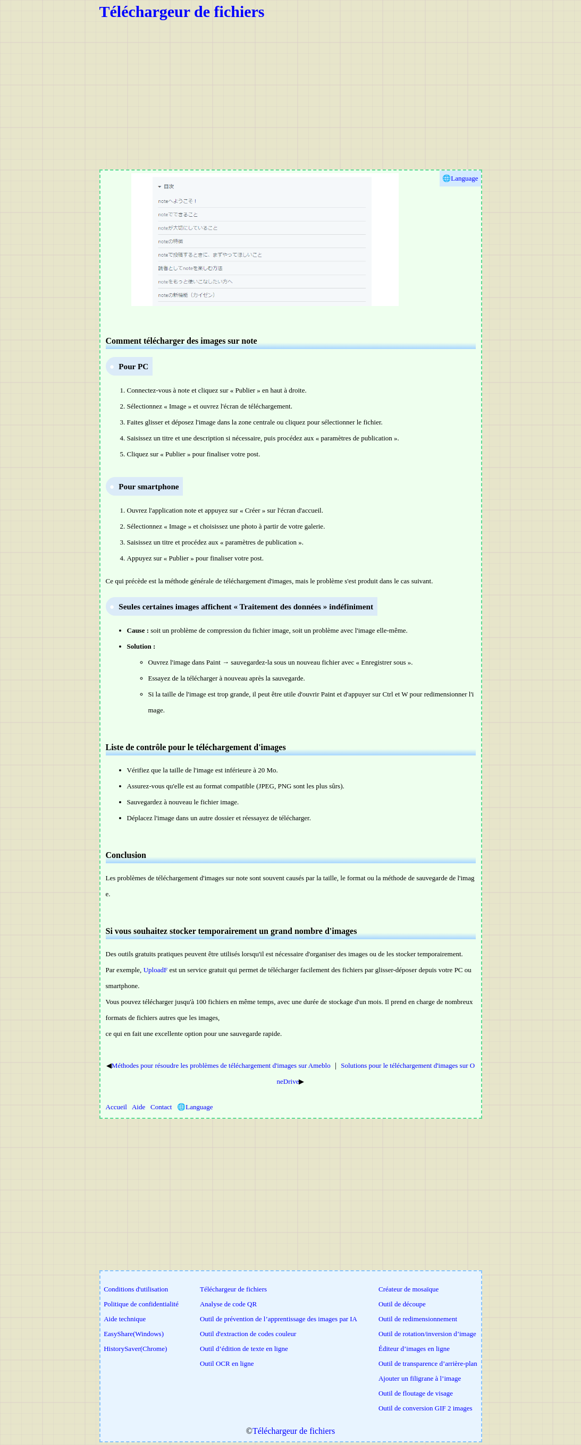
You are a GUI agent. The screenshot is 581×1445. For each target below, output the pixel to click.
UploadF (156, 970)
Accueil (116, 1107)
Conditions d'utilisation (136, 1289)
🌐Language (195, 1107)
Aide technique (125, 1319)
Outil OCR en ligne (227, 1363)
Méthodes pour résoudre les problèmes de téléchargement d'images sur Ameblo (221, 1065)
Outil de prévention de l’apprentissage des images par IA (278, 1319)
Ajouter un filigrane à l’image (419, 1378)
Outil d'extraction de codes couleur (248, 1334)
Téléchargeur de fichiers (182, 11)
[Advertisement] (290, 95)
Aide (138, 1107)
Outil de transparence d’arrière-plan (427, 1363)
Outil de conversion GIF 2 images (425, 1408)
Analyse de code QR (228, 1304)
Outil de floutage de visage (415, 1393)
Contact (161, 1107)
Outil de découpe (402, 1304)
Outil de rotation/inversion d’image (427, 1334)
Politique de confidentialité (141, 1304)
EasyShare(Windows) (134, 1334)
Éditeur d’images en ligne (414, 1349)
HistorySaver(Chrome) (135, 1349)
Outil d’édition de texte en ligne (244, 1349)
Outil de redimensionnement (417, 1319)
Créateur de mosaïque (408, 1289)
